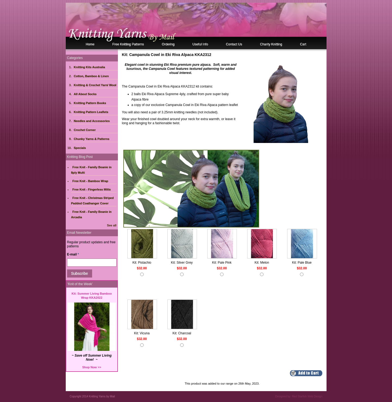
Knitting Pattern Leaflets (91, 112)
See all (112, 225)
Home (90, 44)
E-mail (73, 254)
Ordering (168, 44)
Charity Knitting (271, 44)
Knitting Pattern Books (90, 103)
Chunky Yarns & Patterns (91, 139)
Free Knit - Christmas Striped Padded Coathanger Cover (92, 200)
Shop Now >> (91, 367)
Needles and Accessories (92, 121)
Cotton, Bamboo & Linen (91, 76)
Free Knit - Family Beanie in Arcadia (91, 214)
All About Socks (85, 94)
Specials (80, 147)
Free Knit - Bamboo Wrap (90, 181)
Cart (303, 44)
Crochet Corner (85, 130)
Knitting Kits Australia (89, 67)
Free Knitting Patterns (128, 44)
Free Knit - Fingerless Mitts (92, 189)
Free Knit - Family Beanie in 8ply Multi (91, 170)
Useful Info (200, 44)
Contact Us (234, 44)
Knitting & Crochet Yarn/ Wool (95, 85)
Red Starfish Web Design (307, 396)
